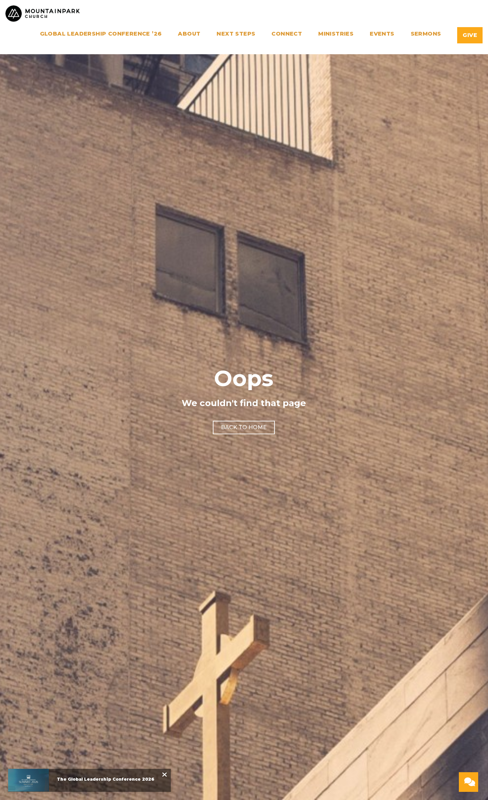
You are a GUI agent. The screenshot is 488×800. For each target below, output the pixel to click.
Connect (286, 34)
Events (382, 34)
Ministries (335, 34)
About (189, 34)
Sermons (426, 34)
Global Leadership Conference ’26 (101, 34)
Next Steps (236, 34)
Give (470, 35)
